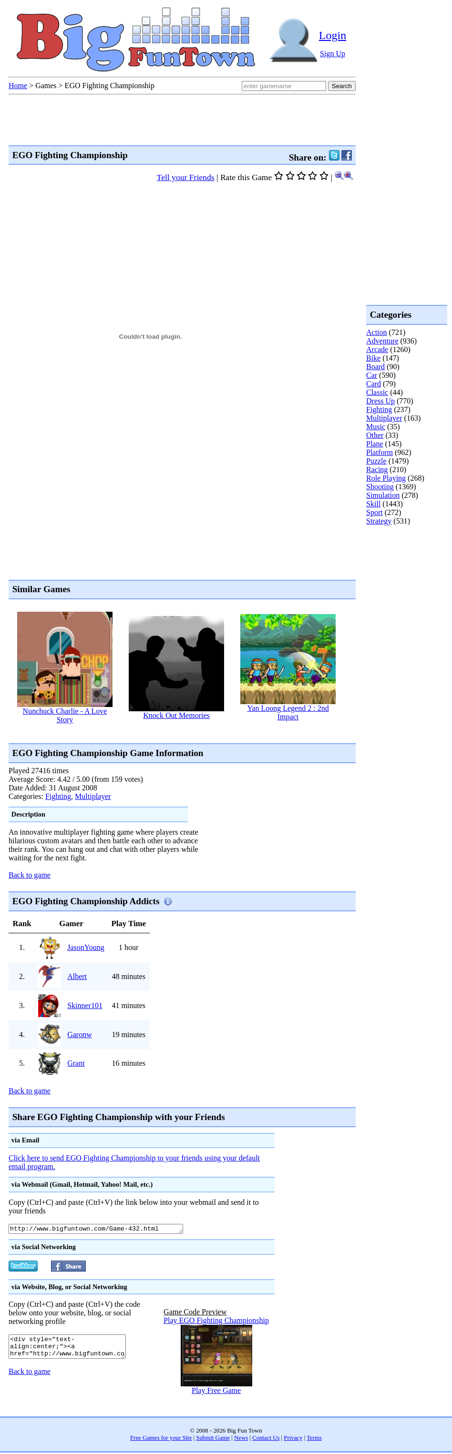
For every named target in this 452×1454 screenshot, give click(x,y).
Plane (374, 444)
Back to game (30, 875)
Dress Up (380, 401)
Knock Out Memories (176, 715)
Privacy (293, 1439)
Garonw (79, 1034)
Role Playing (386, 478)
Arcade (377, 349)
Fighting (58, 796)
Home (18, 85)
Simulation (383, 495)
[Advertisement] (404, 564)
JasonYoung (85, 947)
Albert (77, 976)
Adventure (382, 341)
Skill (373, 504)
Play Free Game (216, 1392)
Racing (377, 469)
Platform (379, 452)
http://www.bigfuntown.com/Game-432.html (107, 1229)
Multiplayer (93, 796)
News (241, 1439)
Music (375, 427)
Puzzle (376, 461)
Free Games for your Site (161, 1439)
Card (373, 384)
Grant (75, 1063)
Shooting (380, 487)
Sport (374, 512)
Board (375, 367)
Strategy (378, 521)
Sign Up (332, 54)
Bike (373, 358)
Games (45, 85)
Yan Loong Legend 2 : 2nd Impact (288, 712)
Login (332, 35)
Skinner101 (85, 1005)
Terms (314, 1439)
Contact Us (265, 1439)
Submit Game (213, 1439)
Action (376, 332)
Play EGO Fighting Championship (216, 1322)
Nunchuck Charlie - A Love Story (65, 715)
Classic (377, 392)
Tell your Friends (186, 177)
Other (374, 435)
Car (371, 375)
